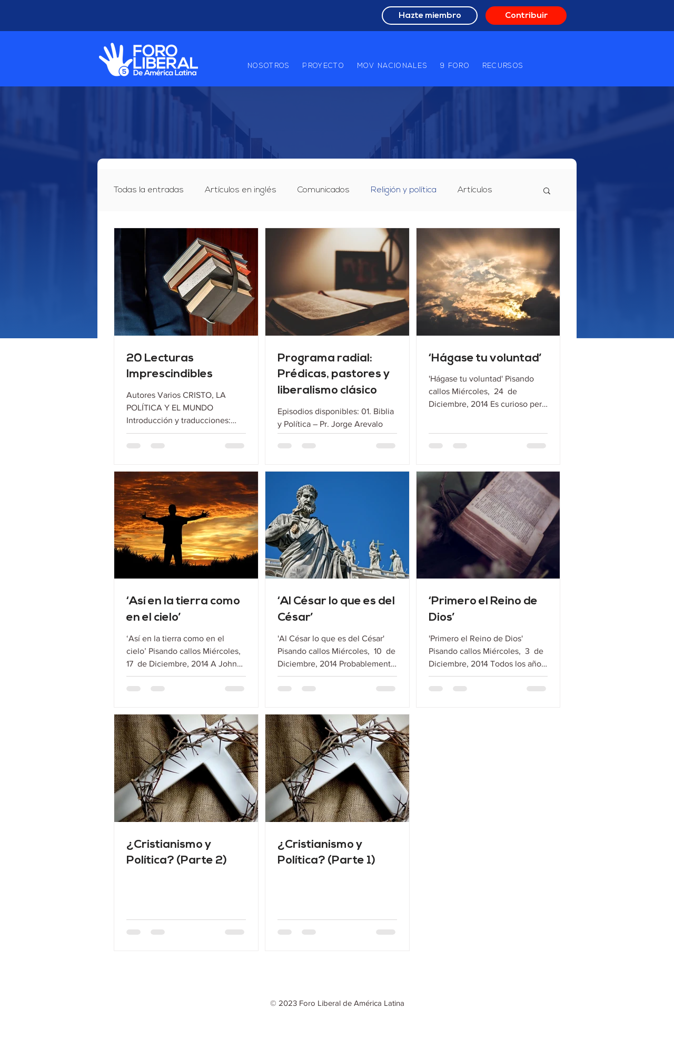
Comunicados (324, 190)
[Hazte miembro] (430, 15)
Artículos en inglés (240, 190)
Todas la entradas (149, 190)
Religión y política (404, 190)
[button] (268, 66)
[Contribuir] (526, 15)
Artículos (475, 190)
